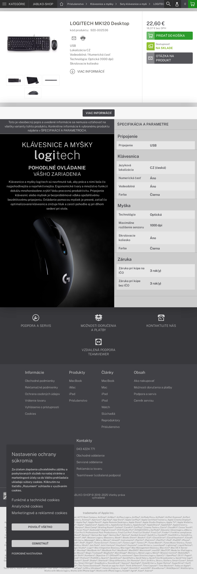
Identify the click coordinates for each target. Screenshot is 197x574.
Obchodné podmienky (40, 380)
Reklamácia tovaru (89, 468)
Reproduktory (110, 420)
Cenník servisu (144, 400)
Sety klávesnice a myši (135, 4)
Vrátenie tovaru (35, 400)
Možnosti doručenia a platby (153, 387)
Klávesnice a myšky (103, 4)
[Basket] (192, 4)
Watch (105, 407)
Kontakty (84, 441)
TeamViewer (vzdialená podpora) (98, 475)
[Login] (177, 4)
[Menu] (14, 4)
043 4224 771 (85, 449)
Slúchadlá (108, 413)
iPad (72, 394)
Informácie (34, 372)
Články (107, 372)
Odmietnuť (40, 543)
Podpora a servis (145, 394)
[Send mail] (74, 38)
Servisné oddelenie (89, 462)
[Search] (168, 4)
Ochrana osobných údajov (42, 394)
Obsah (139, 372)
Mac (104, 387)
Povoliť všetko (40, 527)
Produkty (77, 372)
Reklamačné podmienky (41, 387)
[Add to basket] (170, 36)
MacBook (75, 380)
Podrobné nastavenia (27, 553)
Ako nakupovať (144, 380)
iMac (72, 387)
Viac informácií (98, 113)
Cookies (30, 413)
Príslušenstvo (77, 4)
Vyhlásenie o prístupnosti (42, 407)
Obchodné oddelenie (90, 455)
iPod (104, 400)
